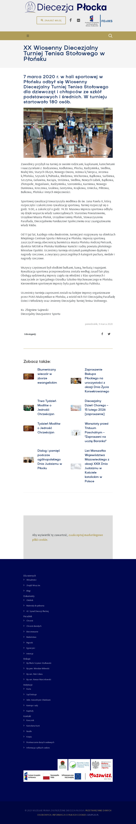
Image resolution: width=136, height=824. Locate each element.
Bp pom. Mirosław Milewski (37, 668)
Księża (29, 736)
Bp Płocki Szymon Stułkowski (38, 663)
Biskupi (26, 658)
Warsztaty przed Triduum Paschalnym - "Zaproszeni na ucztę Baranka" (96, 433)
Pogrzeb (29, 642)
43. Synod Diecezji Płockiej (37, 611)
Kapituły (29, 711)
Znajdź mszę (51, 20)
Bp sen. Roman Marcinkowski (38, 679)
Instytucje (27, 684)
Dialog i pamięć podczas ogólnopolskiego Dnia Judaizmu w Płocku (49, 460)
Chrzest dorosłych (33, 626)
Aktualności (31, 579)
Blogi (28, 590)
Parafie (29, 731)
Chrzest (29, 620)
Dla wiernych (29, 575)
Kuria (28, 689)
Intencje (29, 653)
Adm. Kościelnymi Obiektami (38, 700)
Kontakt (27, 716)
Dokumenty (28, 596)
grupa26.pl (93, 814)
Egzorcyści (30, 648)
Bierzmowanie (32, 631)
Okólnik (29, 600)
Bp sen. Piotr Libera (34, 674)
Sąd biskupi (31, 694)
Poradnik (27, 616)
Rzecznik (30, 720)
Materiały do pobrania (35, 605)
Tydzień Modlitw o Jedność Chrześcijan (48, 428)
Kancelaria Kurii (33, 725)
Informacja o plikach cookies (38, 747)
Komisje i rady (32, 705)
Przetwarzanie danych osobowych (40, 742)
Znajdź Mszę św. (33, 585)
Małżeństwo (31, 637)
